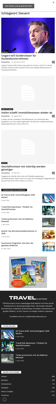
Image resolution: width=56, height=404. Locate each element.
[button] (4, 399)
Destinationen (6, 384)
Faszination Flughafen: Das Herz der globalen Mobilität (17, 244)
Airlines (4, 163)
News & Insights (7, 109)
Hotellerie (4, 388)
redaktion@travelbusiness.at (36, 316)
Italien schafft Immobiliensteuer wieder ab (26, 112)
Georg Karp (5, 62)
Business (5, 52)
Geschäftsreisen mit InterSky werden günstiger (23, 168)
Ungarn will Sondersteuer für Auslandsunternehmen (18, 57)
